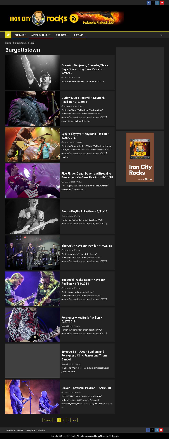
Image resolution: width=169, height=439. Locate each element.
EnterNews (100, 436)
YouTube (40, 430)
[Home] (8, 35)
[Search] (161, 34)
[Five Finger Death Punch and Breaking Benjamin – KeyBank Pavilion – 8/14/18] (32, 180)
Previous (47, 420)
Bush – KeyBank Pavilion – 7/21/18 (84, 211)
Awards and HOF (40, 35)
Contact (78, 35)
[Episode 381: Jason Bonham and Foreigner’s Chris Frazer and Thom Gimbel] (32, 361)
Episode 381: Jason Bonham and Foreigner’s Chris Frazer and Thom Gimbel (84, 355)
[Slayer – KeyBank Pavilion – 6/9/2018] (32, 397)
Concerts (61, 35)
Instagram (30, 430)
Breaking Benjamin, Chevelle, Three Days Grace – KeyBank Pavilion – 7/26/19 (85, 69)
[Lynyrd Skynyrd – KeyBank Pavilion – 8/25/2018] (32, 144)
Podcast (19, 35)
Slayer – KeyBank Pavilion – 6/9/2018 (86, 388)
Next (74, 420)
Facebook (10, 430)
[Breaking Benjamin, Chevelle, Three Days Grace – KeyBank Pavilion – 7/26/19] (32, 72)
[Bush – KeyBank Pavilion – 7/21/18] (32, 216)
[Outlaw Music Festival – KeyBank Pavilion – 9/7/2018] (32, 108)
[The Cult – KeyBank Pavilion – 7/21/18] (32, 252)
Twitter (20, 430)
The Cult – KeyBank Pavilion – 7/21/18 (87, 245)
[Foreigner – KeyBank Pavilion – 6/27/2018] (32, 324)
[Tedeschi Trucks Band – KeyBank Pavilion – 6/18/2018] (32, 288)
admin (78, 78)
